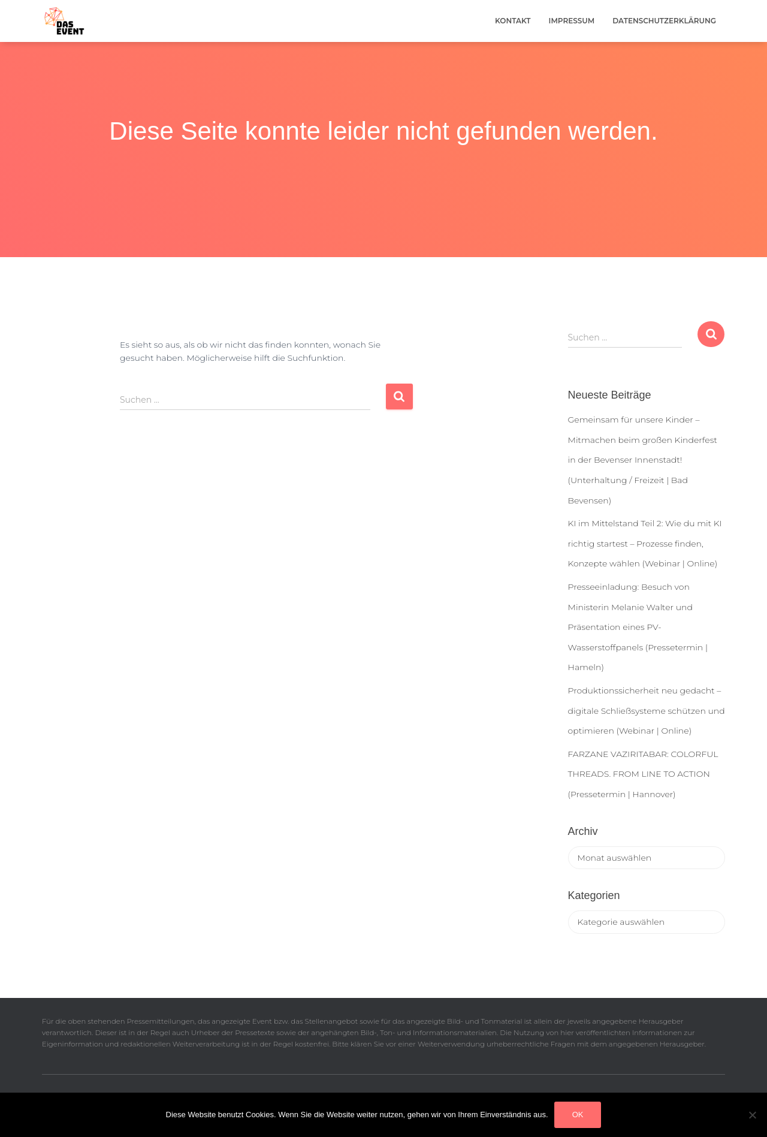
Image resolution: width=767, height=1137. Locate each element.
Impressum (572, 20)
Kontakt (513, 20)
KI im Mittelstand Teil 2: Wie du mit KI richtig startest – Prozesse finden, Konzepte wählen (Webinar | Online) (645, 543)
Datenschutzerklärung (664, 20)
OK (578, 1114)
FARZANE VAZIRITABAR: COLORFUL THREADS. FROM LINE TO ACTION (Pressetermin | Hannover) (643, 774)
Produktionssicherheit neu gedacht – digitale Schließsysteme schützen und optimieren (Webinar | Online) (646, 710)
